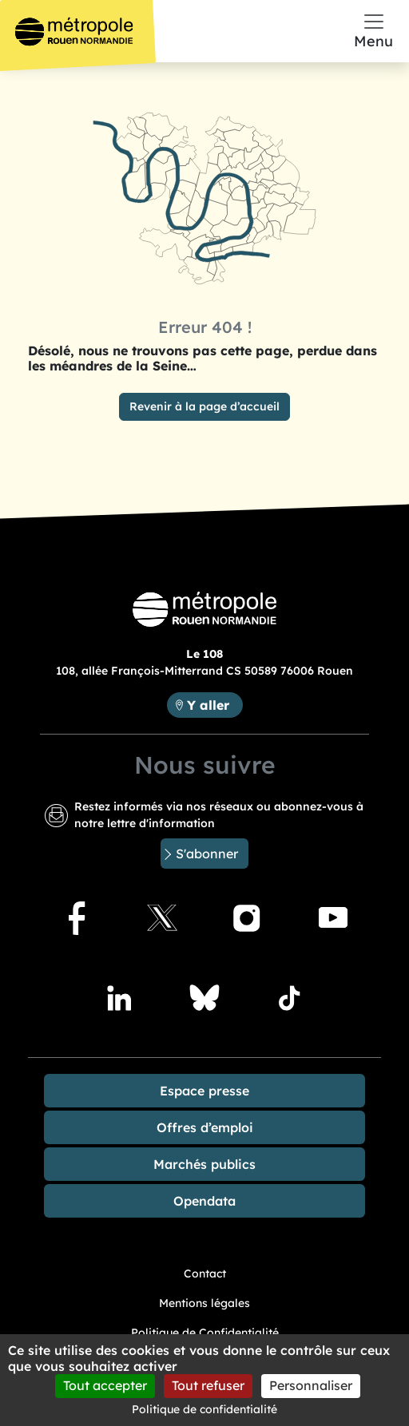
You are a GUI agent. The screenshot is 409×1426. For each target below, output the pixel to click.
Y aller (214, 704)
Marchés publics (204, 1164)
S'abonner (207, 854)
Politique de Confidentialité (205, 1332)
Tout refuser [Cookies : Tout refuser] (208, 1385)
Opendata (204, 1201)
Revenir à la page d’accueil (204, 406)
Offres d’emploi (205, 1127)
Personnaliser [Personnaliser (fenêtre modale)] (310, 1385)
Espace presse (204, 1091)
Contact (205, 1273)
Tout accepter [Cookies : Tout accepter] (105, 1385)
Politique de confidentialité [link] (204, 1409)
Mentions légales (204, 1303)
